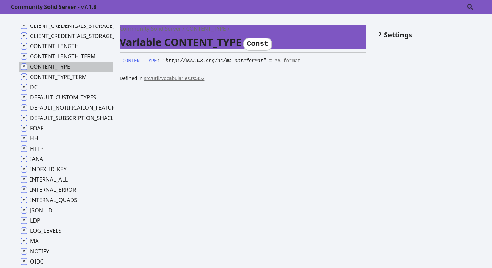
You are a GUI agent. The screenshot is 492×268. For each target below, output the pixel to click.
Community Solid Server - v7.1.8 (53, 7)
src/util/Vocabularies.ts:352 (174, 78)
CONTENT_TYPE (206, 28)
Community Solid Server (150, 28)
